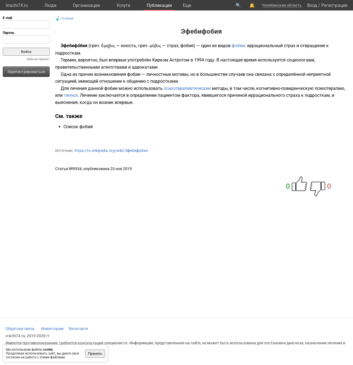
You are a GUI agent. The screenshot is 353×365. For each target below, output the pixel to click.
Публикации (159, 5)
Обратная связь (20, 328)
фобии (238, 45)
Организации (86, 5)
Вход (312, 5)
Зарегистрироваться (26, 71)
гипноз (71, 95)
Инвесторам (52, 328)
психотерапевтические (187, 88)
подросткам (67, 53)
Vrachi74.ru (17, 5)
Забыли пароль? (38, 59)
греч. (95, 45)
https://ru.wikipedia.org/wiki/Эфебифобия (111, 150)
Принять (95, 353)
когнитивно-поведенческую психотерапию (300, 88)
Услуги (123, 5)
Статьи (67, 18)
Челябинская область (282, 5)
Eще (187, 5)
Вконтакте (78, 328)
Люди (50, 5)
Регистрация (334, 5)
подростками (164, 81)
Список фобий (78, 126)
